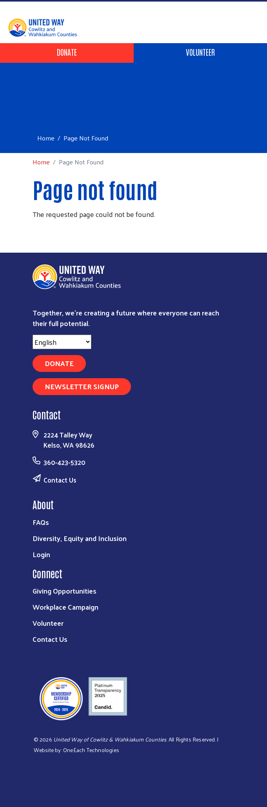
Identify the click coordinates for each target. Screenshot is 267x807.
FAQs (41, 522)
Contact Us (60, 480)
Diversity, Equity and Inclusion (80, 538)
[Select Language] (62, 342)
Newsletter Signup (82, 386)
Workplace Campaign (65, 607)
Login (41, 554)
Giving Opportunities (64, 591)
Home (45, 138)
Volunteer (200, 52)
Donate (67, 52)
